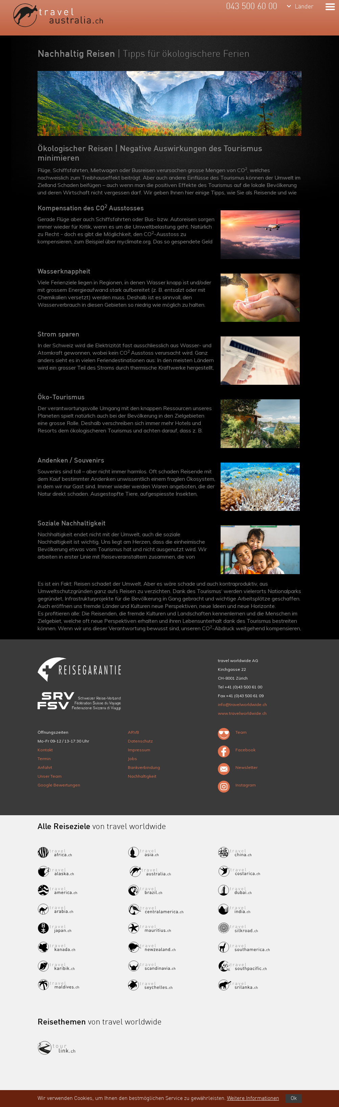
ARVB (133, 732)
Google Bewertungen (59, 784)
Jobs (132, 758)
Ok (294, 1098)
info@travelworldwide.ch (242, 704)
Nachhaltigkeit (142, 776)
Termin (44, 758)
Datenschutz (140, 741)
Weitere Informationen (253, 1098)
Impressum (139, 749)
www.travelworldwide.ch (242, 713)
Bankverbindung (144, 767)
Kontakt (45, 749)
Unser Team (50, 776)
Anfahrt (45, 767)
